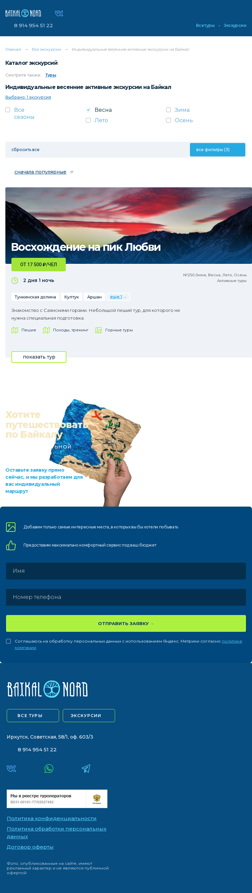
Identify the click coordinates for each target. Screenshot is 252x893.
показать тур (39, 357)
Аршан (94, 296)
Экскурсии (235, 25)
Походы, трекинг (71, 329)
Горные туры (119, 329)
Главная (13, 49)
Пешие (28, 329)
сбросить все (25, 149)
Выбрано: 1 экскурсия (28, 97)
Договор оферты (30, 847)
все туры (30, 715)
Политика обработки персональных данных (56, 833)
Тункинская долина (35, 296)
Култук (71, 296)
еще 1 (116, 296)
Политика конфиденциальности (52, 818)
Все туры (205, 25)
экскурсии (86, 715)
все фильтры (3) (213, 149)
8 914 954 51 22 (33, 25)
